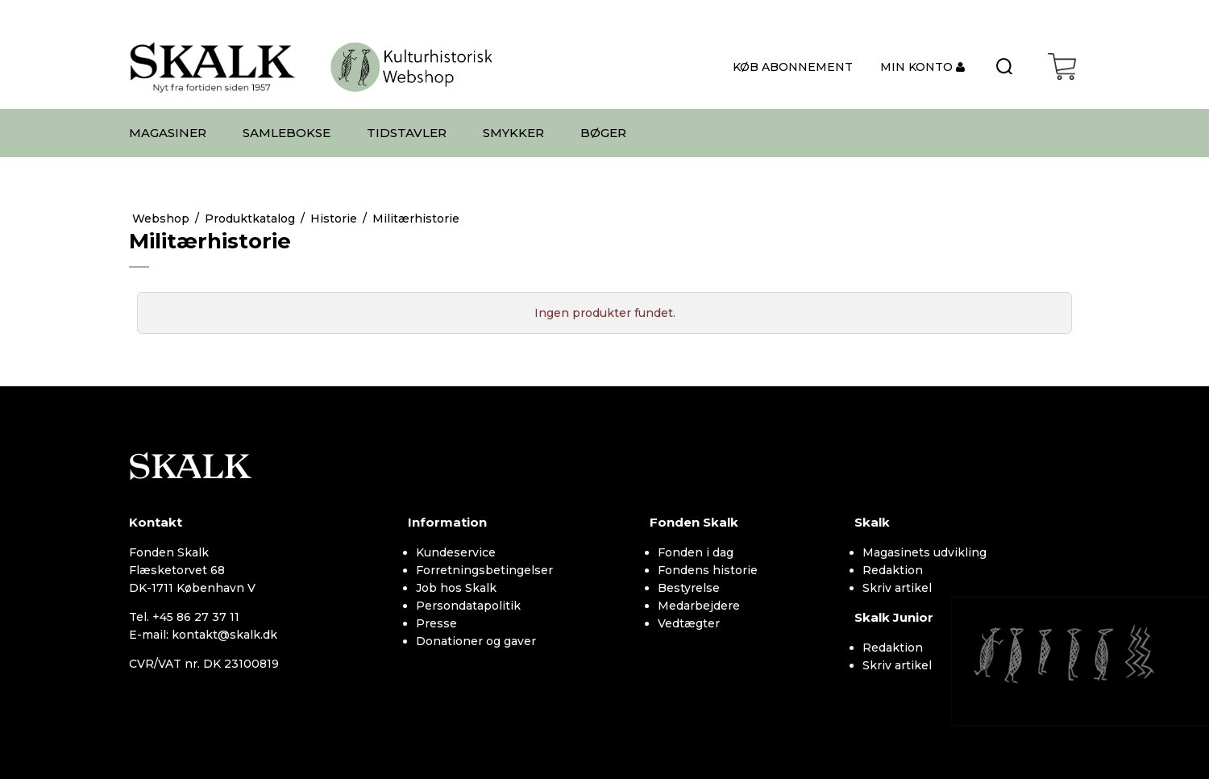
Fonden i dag (695, 552)
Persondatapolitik (468, 605)
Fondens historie (708, 570)
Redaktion (892, 570)
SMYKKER (513, 132)
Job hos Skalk (456, 588)
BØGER (603, 132)
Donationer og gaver (476, 641)
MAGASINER (167, 132)
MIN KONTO (918, 67)
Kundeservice (456, 552)
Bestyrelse (689, 588)
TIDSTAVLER (407, 132)
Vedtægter (689, 623)
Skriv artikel (897, 588)
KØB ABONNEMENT (793, 67)
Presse (436, 623)
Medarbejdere (699, 605)
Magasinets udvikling (924, 552)
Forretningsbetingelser (484, 570)
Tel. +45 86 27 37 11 (184, 617)
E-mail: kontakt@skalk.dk (203, 634)
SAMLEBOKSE (286, 132)
